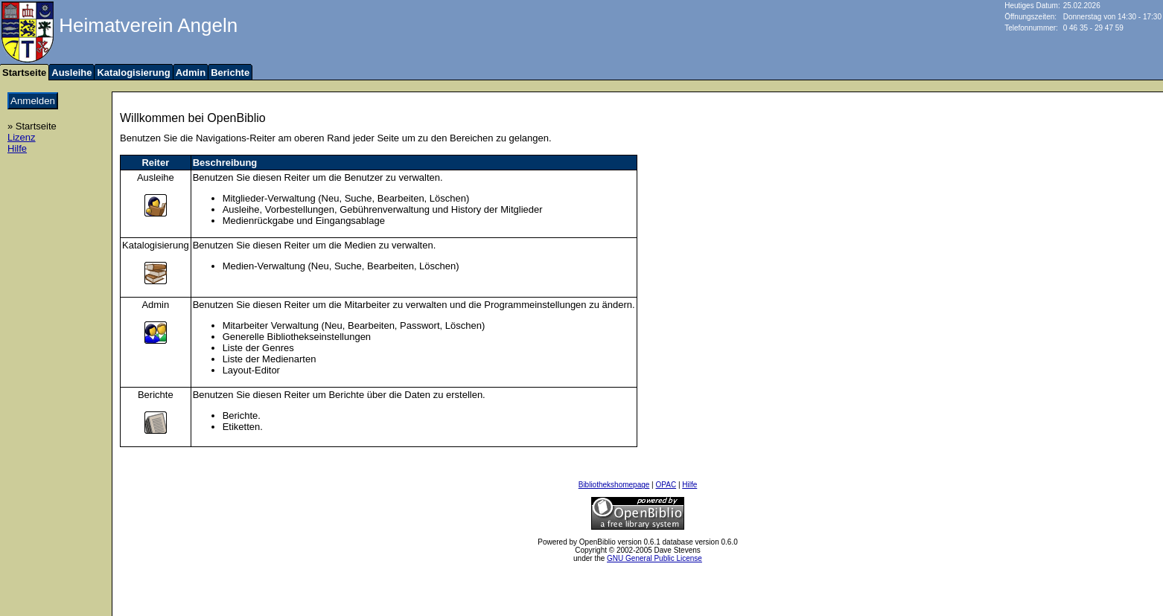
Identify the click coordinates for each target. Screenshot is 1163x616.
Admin (190, 72)
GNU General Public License (654, 558)
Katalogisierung (133, 72)
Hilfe (17, 148)
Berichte (230, 72)
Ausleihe (71, 72)
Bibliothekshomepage (614, 485)
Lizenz (21, 137)
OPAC (666, 485)
